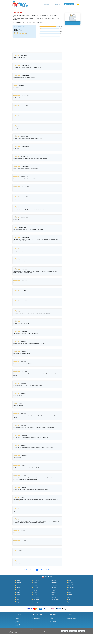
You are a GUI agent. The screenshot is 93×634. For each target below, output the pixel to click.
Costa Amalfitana (20, 596)
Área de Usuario (69, 4)
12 (46, 569)
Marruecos (70, 582)
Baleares (18, 585)
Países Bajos (71, 587)
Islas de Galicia (54, 585)
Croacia (18, 599)
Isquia (52, 594)
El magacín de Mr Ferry (71, 618)
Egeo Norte (36, 580)
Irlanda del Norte (37, 596)
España (35, 582)
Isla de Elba (36, 599)
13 (48, 569)
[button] (78, 4)
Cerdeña (18, 590)
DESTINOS (48, 577)
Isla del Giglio (37, 602)
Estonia (35, 585)
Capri (18, 589)
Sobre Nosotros (18, 617)
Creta (18, 597)
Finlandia (36, 587)
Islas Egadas (53, 587)
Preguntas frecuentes (54, 617)
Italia (52, 596)
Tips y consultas (53, 621)
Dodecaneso (19, 602)
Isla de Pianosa (37, 601)
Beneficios (57, 4)
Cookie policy (17, 625)
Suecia (69, 597)
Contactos (17, 618)
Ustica (69, 601)
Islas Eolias (53, 589)
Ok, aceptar (64, 631)
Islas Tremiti (53, 592)
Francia (35, 589)
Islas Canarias (54, 582)
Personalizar (81, 631)
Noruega (70, 585)
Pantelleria (70, 589)
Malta (69, 580)
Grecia (35, 592)
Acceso (34, 617)
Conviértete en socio (36, 618)
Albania (18, 580)
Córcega (18, 594)
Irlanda (35, 594)
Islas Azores (53, 580)
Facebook (69, 617)
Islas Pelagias (54, 590)
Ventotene (70, 602)
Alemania (19, 582)
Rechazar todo (73, 631)
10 (41, 569)
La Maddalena (54, 597)
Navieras (51, 618)
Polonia (70, 590)
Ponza (69, 592)
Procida (70, 594)
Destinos (46, 4)
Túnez (69, 599)
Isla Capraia (36, 597)
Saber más (15, 632)
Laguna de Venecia (55, 599)
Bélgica (18, 587)
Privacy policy (17, 624)
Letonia (52, 601)
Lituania (53, 602)
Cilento (18, 592)
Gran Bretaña (37, 590)
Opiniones (17, 621)
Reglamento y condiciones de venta (21, 622)
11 (43, 569)
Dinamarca (19, 601)
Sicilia (69, 596)
